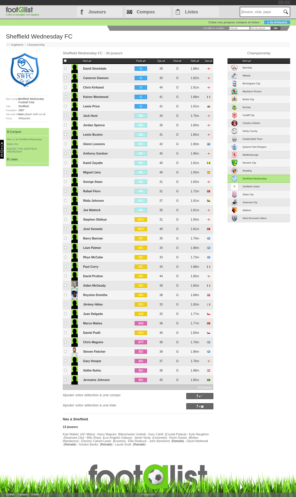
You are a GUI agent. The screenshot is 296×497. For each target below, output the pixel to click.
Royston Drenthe (95, 295)
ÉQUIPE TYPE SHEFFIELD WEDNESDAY (22, 150)
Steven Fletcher (94, 351)
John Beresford (159, 441)
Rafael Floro (91, 191)
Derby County (250, 131)
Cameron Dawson (96, 78)
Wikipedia (24, 118)
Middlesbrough (250, 154)
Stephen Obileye (95, 219)
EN (281, 2)
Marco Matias (92, 323)
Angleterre (17, 44)
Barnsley (247, 67)
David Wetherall (197, 441)
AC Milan (87, 434)
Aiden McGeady (94, 285)
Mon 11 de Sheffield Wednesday (24, 139)
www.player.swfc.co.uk (31, 114)
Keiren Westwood (95, 96)
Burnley (247, 107)
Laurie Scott (123, 444)
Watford (247, 210)
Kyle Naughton (199, 434)
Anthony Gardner (95, 153)
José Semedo (93, 229)
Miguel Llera (92, 172)
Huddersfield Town (252, 139)
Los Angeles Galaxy (117, 437)
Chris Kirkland (93, 87)
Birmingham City (251, 83)
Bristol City (248, 99)
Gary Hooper (92, 361)
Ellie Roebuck (137, 441)
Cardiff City (248, 115)
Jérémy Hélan (93, 304)
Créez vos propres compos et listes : (249, 22)
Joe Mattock (91, 210)
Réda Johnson (93, 200)
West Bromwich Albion (255, 218)
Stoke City (248, 194)
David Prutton (93, 276)
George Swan (92, 181)
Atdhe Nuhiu (92, 370)
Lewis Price (91, 106)
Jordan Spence (94, 125)
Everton (119, 441)
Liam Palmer (92, 247)
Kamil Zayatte (93, 163)
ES (287, 2)
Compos (146, 11)
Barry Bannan (93, 238)
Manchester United (131, 434)
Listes (191, 11)
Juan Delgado (93, 313)
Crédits (35, 494)
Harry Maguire (106, 434)
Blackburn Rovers (252, 91)
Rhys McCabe (93, 257)
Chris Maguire (93, 342)
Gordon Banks (88, 444)
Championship (36, 44)
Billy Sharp (94, 437)
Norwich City (249, 162)
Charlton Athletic (251, 123)
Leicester (159, 437)
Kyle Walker (71, 434)
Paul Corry (90, 266)
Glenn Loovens (94, 144)
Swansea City (74, 437)
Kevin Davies (178, 437)
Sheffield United (251, 186)
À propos (23, 494)
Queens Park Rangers (255, 146)
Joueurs (97, 11)
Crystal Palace (175, 434)
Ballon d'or (12, 144)
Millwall (246, 75)
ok (275, 28)
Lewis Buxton (93, 134)
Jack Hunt (90, 115)
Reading (247, 170)
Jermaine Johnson (96, 380)
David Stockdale (94, 68)
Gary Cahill (155, 434)
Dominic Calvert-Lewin (96, 441)
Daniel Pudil (91, 332)
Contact (10, 494)
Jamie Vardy (142, 437)
